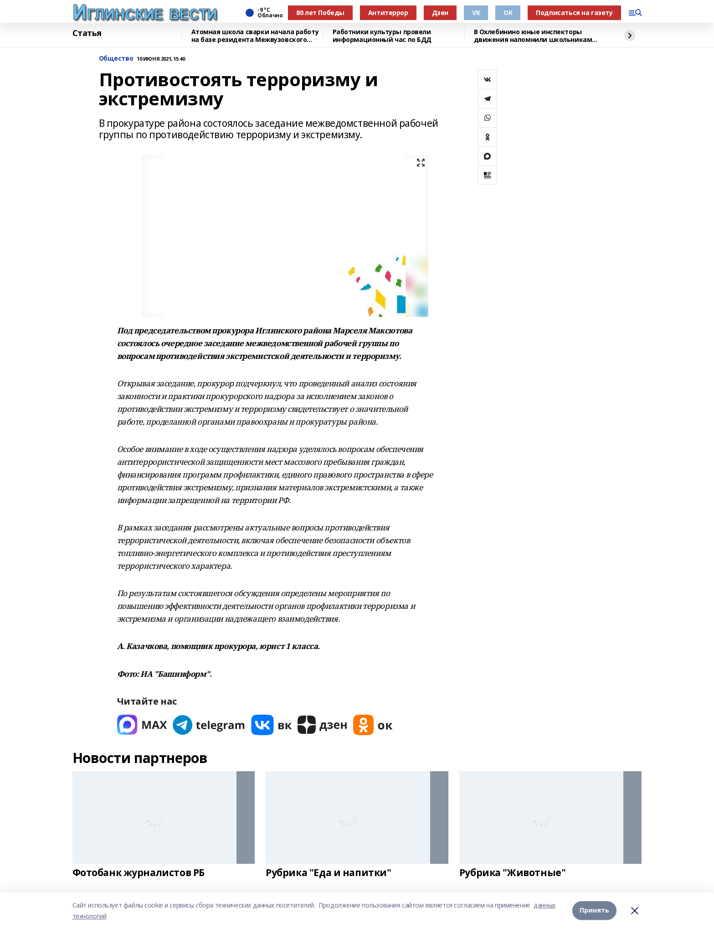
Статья (87, 33)
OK (507, 12)
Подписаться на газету (574, 12)
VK (476, 12)
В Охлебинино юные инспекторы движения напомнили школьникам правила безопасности (533, 35)
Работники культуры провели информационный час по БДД (382, 35)
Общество (116, 58)
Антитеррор (388, 12)
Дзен (440, 12)
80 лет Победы (320, 12)
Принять (594, 910)
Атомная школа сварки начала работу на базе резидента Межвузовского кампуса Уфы (255, 35)
